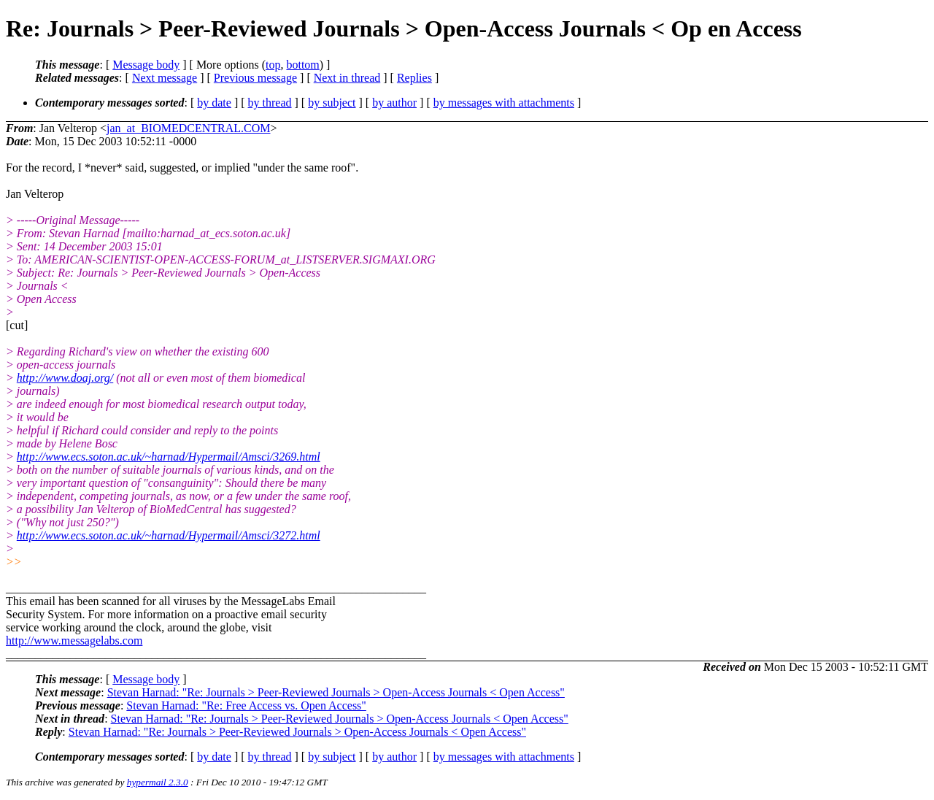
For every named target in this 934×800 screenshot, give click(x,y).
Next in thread (347, 78)
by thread (270, 102)
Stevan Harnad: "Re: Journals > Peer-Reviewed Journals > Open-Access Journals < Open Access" (336, 692)
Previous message (255, 78)
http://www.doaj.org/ (65, 378)
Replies (414, 78)
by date (214, 102)
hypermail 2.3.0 (157, 782)
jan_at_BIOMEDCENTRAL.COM (188, 128)
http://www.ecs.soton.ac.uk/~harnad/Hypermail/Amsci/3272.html (168, 535)
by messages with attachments (503, 102)
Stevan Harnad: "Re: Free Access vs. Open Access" (246, 705)
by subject (331, 102)
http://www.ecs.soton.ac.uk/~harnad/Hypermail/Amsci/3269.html (168, 456)
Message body (146, 64)
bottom (302, 64)
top (273, 64)
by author (394, 102)
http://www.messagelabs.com (74, 640)
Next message (164, 78)
